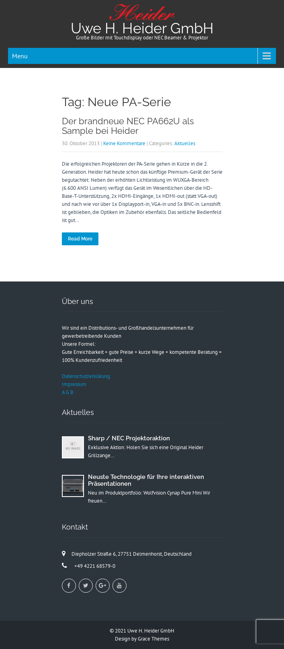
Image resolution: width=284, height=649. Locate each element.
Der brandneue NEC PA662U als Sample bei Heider (128, 126)
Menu (20, 56)
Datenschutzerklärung (86, 376)
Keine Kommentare (124, 143)
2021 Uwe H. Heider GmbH (144, 630)
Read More (80, 239)
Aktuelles (184, 143)
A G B (68, 392)
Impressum (74, 384)
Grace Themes (153, 638)
